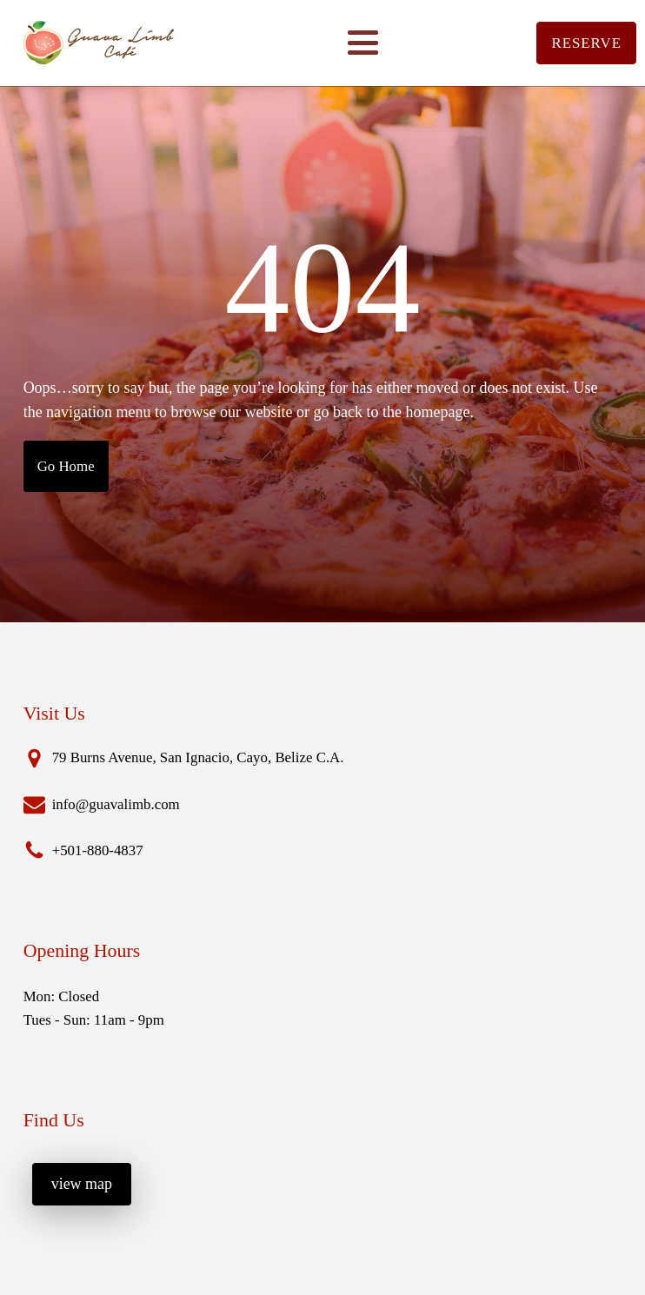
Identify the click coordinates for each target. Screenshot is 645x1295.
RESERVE (586, 43)
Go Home (66, 466)
